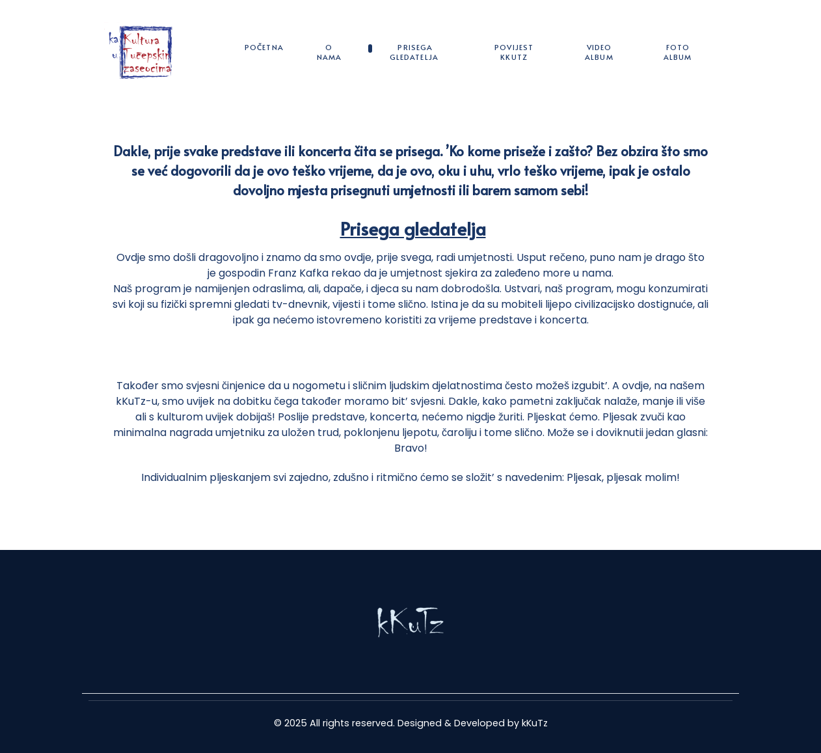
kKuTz (535, 723)
